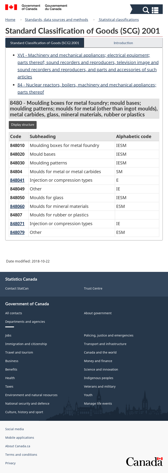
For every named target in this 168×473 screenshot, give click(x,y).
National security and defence (27, 403)
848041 (17, 180)
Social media (14, 429)
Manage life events (98, 403)
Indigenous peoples (98, 378)
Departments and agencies (25, 321)
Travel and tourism (19, 352)
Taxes (9, 386)
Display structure (22, 124)
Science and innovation (101, 369)
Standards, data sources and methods (56, 19)
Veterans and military (100, 386)
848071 (17, 223)
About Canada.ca (17, 446)
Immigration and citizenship (26, 344)
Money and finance (98, 361)
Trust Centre (93, 288)
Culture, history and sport (24, 412)
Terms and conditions (21, 454)
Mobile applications (19, 437)
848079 (17, 232)
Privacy (10, 463)
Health (10, 378)
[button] (147, 10)
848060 (17, 206)
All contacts (13, 313)
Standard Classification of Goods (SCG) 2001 (44, 43)
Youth (88, 395)
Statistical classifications (118, 19)
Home (10, 19)
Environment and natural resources (31, 395)
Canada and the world (100, 352)
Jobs (8, 335)
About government (98, 313)
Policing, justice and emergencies (108, 335)
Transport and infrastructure (105, 344)
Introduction (123, 43)
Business (11, 361)
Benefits (11, 369)
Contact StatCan (17, 288)
